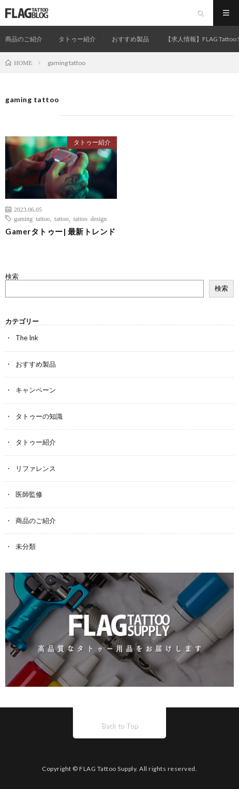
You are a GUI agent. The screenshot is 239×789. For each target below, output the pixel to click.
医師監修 (29, 494)
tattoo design (90, 218)
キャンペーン (36, 390)
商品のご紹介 (23, 39)
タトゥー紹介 (77, 39)
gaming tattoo (32, 218)
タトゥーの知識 (39, 416)
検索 (12, 276)
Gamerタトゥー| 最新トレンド (60, 231)
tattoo (61, 218)
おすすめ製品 (130, 39)
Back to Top (119, 725)
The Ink (27, 338)
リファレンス (36, 468)
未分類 (26, 546)
